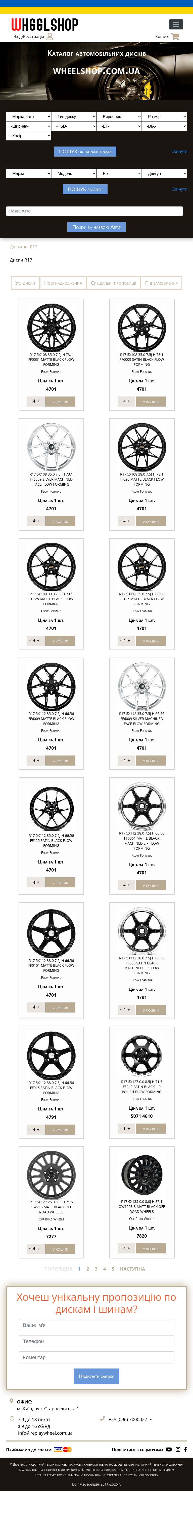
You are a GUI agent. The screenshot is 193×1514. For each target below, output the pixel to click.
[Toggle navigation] (176, 24)
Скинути (179, 151)
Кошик (167, 36)
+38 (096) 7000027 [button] (128, 1443)
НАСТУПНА (132, 1292)
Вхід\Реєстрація (33, 36)
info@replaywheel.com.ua (45, 1456)
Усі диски (25, 282)
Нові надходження (63, 282)
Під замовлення (161, 282)
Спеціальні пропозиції (113, 282)
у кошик (60, 402)
